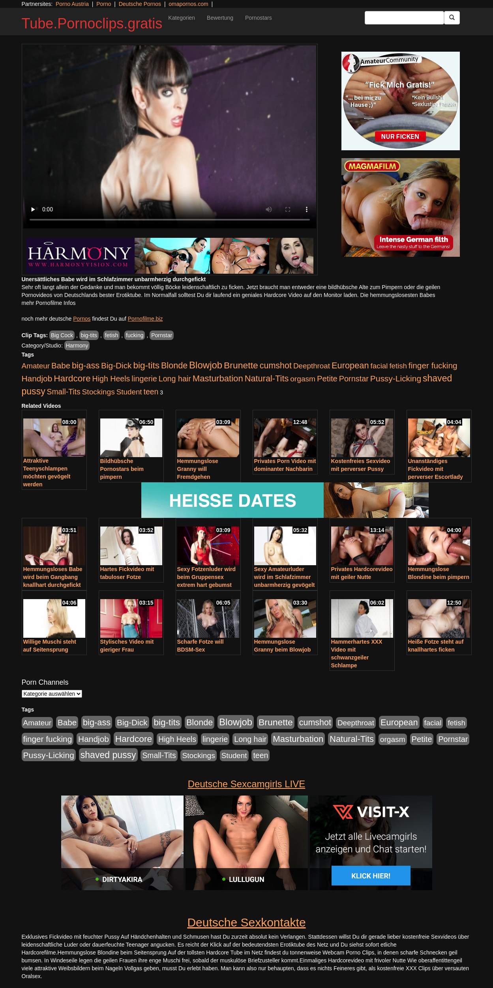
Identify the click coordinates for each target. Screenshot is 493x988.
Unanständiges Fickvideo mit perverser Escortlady (435, 469)
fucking (134, 335)
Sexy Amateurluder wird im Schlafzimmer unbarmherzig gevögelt (284, 577)
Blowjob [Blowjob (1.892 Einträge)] (205, 365)
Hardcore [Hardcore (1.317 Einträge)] (72, 378)
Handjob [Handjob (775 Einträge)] (37, 378)
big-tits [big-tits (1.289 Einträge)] (146, 365)
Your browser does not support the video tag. (169, 136)
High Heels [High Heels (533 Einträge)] (111, 378)
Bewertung (220, 18)
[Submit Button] (452, 17)
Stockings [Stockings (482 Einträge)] (98, 392)
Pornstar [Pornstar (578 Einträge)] (354, 378)
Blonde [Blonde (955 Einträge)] (174, 365)
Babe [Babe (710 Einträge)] (60, 365)
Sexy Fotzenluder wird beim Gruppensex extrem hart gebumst (206, 577)
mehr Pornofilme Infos (49, 303)
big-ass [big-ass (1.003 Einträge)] (85, 365)
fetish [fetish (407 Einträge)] (398, 366)
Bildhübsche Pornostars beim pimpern (122, 469)
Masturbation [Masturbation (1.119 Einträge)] (218, 378)
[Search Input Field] (404, 17)
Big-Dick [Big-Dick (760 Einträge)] (116, 365)
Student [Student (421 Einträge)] (129, 392)
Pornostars (258, 18)
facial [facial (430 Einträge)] (379, 366)
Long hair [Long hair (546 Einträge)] (175, 378)
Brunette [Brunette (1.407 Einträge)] (241, 365)
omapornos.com (188, 4)
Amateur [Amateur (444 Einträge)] (36, 366)
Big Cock (62, 335)
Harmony (77, 345)
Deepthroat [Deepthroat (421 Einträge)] (311, 366)
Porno (103, 4)
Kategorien (181, 18)
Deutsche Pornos (140, 4)
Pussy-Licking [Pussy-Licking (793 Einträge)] (395, 378)
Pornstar (161, 335)
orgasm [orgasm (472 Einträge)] (302, 379)
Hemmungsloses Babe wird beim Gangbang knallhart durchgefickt (52, 577)
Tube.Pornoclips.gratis (92, 23)
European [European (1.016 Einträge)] (350, 365)
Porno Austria (72, 4)
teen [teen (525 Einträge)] (150, 391)
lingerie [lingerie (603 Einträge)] (144, 378)
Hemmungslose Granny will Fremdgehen (197, 469)
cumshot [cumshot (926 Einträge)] (276, 365)
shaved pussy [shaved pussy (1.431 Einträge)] (108, 755)
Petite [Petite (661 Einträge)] (327, 378)
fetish (111, 335)
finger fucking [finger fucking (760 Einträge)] (433, 365)
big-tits (89, 335)
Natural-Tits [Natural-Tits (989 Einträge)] (267, 378)
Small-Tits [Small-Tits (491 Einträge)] (64, 392)
